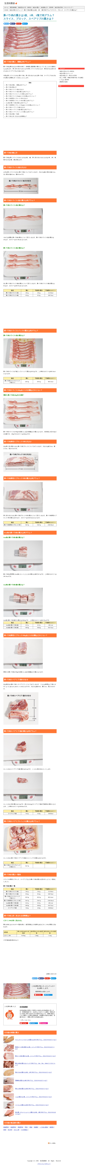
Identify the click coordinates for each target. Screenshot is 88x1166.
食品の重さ (36, 7)
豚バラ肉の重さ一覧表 (12, 114)
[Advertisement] (30, 134)
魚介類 (10, 1129)
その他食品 (24, 1129)
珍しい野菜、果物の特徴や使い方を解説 (71, 77)
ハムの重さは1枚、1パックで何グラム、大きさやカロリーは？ (33, 1096)
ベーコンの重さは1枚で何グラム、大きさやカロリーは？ (32, 1105)
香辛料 (51, 7)
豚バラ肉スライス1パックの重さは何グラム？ (19, 94)
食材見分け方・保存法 (24, 7)
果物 (30, 1127)
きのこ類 (16, 1129)
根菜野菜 (13, 1127)
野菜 (26, 1127)
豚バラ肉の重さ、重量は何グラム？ (16, 85)
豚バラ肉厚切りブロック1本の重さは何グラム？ (20, 100)
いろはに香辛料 (64, 79)
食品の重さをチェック (66, 73)
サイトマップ (68, 7)
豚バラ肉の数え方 (11, 87)
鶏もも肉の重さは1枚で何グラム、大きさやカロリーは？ (32, 1088)
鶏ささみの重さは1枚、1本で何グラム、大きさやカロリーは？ (33, 1072)
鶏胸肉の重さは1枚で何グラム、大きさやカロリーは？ (31, 1080)
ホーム (6, 7)
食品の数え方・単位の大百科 (68, 75)
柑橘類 (36, 1127)
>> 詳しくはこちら (25, 1020)
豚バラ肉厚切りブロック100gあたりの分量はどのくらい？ (23, 105)
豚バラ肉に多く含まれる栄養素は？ (16, 116)
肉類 (4, 1129)
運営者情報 (13, 7)
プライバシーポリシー (44, 1164)
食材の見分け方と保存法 (67, 71)
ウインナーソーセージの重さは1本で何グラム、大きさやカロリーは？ (36, 1039)
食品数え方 (44, 7)
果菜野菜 (20, 1127)
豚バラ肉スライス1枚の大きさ (15, 89)
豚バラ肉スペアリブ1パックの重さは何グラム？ (20, 112)
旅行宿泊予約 (59, 7)
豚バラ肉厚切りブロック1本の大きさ (17, 98)
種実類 (52, 1127)
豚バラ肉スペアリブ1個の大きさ (15, 107)
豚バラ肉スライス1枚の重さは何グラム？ (18, 91)
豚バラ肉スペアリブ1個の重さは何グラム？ (19, 109)
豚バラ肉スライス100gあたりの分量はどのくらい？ (21, 96)
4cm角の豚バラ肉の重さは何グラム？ (17, 103)
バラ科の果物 (44, 1127)
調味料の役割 (64, 82)
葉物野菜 (6, 1127)
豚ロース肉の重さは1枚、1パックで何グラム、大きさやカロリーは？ (35, 1056)
